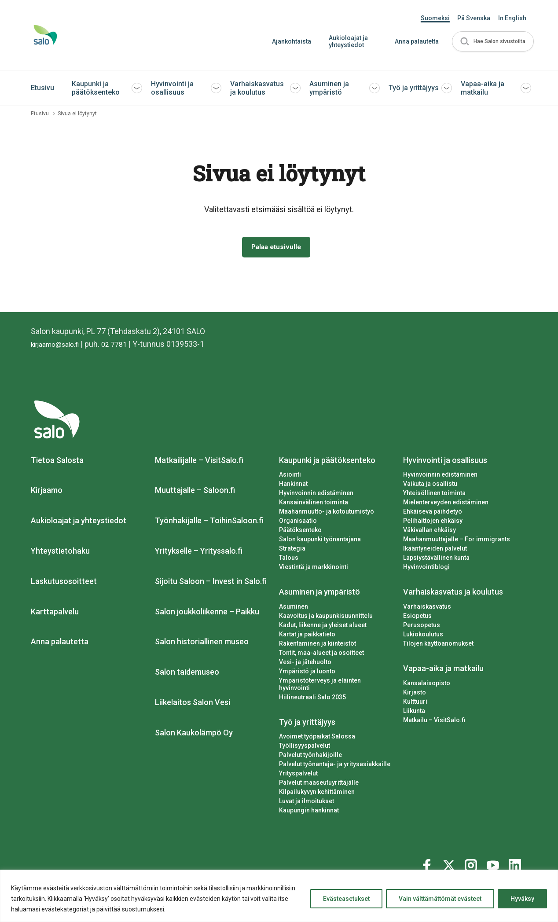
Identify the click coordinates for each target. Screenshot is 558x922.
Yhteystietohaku (60, 552)
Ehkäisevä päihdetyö (432, 513)
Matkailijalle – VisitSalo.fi (199, 462)
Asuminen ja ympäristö (329, 88)
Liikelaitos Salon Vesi (192, 704)
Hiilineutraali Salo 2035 (312, 691)
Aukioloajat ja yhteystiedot (344, 41)
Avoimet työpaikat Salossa (317, 731)
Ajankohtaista (288, 41)
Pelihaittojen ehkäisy (433, 522)
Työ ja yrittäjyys (414, 88)
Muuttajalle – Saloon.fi (195, 492)
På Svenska (473, 18)
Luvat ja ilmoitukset (306, 795)
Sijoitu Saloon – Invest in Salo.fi (211, 583)
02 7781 (125, 345)
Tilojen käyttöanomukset (438, 645)
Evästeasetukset (346, 898)
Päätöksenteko (300, 531)
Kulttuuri (415, 703)
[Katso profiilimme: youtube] (494, 858)
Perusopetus (421, 626)
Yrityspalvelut (298, 767)
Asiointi (290, 476)
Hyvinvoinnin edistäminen (316, 495)
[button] (491, 41)
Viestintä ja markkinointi (313, 568)
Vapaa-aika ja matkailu (482, 88)
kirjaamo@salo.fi (59, 345)
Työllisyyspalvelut (304, 740)
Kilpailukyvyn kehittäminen (317, 786)
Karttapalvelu (55, 613)
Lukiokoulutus (423, 635)
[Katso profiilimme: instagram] (472, 858)
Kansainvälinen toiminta (313, 504)
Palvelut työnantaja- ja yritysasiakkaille (334, 758)
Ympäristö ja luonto (307, 672)
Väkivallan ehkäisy (429, 531)
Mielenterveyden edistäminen (445, 504)
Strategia (292, 550)
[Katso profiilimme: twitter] (450, 858)
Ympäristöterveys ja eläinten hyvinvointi (336, 682)
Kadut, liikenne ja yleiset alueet (323, 626)
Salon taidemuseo (187, 673)
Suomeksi (435, 18)
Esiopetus (417, 617)
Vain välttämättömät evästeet (440, 898)
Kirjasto (414, 694)
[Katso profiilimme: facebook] (428, 858)
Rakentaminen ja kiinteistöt (317, 645)
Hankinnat (293, 485)
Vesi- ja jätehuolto (305, 663)
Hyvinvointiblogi (426, 568)
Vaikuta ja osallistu (430, 485)
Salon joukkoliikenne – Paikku (207, 613)
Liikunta (414, 712)
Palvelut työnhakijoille (310, 749)
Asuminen (293, 608)
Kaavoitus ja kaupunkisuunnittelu (326, 617)
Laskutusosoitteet (64, 583)
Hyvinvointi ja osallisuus (172, 88)
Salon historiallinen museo (202, 643)
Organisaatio (298, 522)
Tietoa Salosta (57, 462)
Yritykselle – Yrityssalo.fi (198, 552)
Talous (288, 559)
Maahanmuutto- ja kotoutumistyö (326, 513)
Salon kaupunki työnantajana (320, 540)
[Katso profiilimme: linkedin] (516, 858)
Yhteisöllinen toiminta (434, 495)
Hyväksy (522, 898)
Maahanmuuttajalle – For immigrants (456, 540)
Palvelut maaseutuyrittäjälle (319, 777)
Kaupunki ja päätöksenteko (96, 88)
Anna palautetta (413, 41)
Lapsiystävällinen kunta (436, 559)
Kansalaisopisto (426, 684)
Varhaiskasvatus (427, 608)
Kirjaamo (46, 492)
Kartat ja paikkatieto (307, 635)
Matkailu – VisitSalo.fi (434, 721)
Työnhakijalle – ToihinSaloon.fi (209, 522)
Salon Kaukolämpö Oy (194, 734)
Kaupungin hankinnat (309, 804)
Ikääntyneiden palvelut (435, 550)
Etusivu (42, 88)
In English (512, 18)
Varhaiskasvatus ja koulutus (257, 88)
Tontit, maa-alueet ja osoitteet (321, 654)
